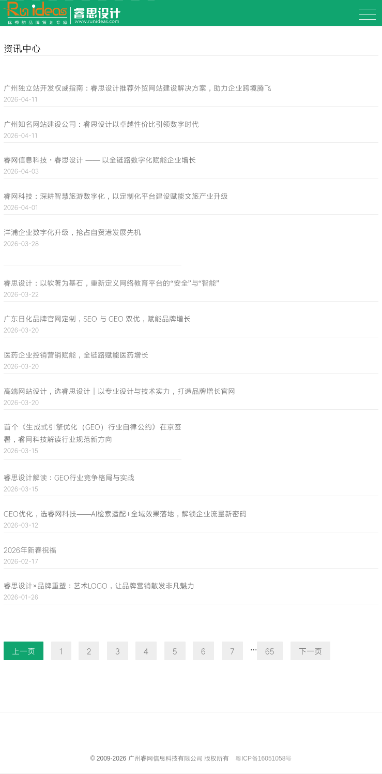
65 (269, 651)
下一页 (310, 651)
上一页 (23, 651)
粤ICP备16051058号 (263, 758)
